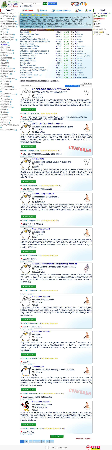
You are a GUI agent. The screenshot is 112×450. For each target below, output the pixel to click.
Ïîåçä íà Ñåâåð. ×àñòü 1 (29, 49)
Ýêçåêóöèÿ (6, 117)
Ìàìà (24, 189)
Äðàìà (3, 32)
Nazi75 (79, 39)
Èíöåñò (4, 45)
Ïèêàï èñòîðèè (7, 68)
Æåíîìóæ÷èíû (6, 37)
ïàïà (29, 224)
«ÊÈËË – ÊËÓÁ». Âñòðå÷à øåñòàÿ (47, 124)
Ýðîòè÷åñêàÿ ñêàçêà (10, 125)
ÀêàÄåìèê (79, 60)
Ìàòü (24, 259)
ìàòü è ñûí (27, 117)
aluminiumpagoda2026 (83, 56)
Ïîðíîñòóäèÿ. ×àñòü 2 (27, 56)
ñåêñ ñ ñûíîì (39, 189)
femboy (31, 397)
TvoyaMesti (80, 41)
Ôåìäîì (3, 109)
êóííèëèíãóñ (74, 117)
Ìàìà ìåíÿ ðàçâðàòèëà (28, 65)
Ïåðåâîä (4, 66)
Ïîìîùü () (99, 32)
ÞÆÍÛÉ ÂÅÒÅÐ (26, 72)
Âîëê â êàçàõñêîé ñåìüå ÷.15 (31, 75)
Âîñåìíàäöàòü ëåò (8, 24)
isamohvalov (39, 272)
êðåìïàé (59, 154)
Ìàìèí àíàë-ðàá (38, 367)
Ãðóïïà (4, 29)
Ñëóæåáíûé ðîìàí (8, 94)
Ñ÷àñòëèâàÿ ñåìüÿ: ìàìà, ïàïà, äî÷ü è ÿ (34, 53)
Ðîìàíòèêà (5, 81)
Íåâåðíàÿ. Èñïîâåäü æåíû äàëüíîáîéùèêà (35, 41)
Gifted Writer (39, 132)
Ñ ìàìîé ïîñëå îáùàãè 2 (41, 402)
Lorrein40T (80, 51)
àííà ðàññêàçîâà (50, 119)
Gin (35, 375)
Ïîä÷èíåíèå (5, 74)
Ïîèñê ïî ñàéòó (100, 29)
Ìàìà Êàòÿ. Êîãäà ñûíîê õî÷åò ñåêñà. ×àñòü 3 (51, 89)
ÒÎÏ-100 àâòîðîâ (100, 16)
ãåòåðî (60, 119)
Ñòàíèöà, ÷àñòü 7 (27, 77)
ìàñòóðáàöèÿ (54, 117)
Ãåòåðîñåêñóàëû (8, 26)
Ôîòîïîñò (4, 115)
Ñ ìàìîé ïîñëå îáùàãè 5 (41, 229)
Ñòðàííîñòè (5, 99)
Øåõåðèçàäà (39, 202)
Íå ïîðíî (3, 60)
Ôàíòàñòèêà (6, 107)
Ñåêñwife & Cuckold (9, 89)
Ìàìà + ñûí (26, 154)
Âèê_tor (79, 70)
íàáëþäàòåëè (43, 117)
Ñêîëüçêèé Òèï (81, 46)
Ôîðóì (96, 24)
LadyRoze (38, 97)
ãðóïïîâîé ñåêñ (49, 154)
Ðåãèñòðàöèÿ (52, 3)
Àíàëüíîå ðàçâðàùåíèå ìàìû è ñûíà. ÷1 (34, 39)
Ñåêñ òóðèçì (6, 87)
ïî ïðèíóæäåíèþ (46, 397)
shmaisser (80, 49)
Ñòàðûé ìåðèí (25, 63)
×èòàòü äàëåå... (28, 109)
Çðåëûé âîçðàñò (8, 40)
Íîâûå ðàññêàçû (7, 13)
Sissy (25, 397)
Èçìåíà (3, 42)
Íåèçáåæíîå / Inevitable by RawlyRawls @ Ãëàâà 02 (54, 264)
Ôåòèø (4, 112)
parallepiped (80, 75)
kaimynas (79, 63)
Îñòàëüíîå (5, 63)
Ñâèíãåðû (5, 84)
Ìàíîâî (36, 167)
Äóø (32, 432)
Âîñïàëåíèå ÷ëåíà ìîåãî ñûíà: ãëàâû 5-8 (34, 51)
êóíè (67, 117)
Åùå (57, 436)
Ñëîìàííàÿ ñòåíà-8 (26, 37)
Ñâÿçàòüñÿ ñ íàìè (101, 34)
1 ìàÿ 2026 (38, 95)
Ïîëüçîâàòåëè (99, 19)
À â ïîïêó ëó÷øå (7, 16)
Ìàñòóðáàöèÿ (6, 53)
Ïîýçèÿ (3, 76)
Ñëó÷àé (4, 96)
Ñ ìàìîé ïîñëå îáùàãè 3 (41, 332)
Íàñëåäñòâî (25, 32)
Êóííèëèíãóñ (6, 50)
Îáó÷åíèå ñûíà (38, 159)
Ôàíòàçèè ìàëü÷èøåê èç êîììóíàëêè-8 (33, 70)
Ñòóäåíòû (5, 102)
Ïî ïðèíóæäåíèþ (7, 71)
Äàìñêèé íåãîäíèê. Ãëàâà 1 (30, 46)
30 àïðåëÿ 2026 (40, 407)
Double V (79, 65)
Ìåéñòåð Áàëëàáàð (82, 77)
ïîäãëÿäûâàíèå (36, 154)
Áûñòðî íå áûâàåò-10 (28, 58)
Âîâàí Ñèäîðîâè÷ (81, 53)
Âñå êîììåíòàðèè (100, 13)
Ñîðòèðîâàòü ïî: (87, 83)
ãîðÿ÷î (40, 119)
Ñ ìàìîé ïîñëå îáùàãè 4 (41, 297)
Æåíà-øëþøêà (7, 34)
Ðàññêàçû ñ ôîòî (8, 79)
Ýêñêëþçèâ (6, 120)
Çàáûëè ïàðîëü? (26, 6)
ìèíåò (63, 117)
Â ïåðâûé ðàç (6, 19)
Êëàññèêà (5, 47)
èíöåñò (34, 117)
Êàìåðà (34, 259)
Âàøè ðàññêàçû (7, 21)
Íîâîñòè (97, 27)
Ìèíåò (3, 55)
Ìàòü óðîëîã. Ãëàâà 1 (28, 61)
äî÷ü (41, 224)
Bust (78, 32)
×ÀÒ (96, 21)
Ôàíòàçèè (5, 104)
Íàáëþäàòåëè (6, 58)
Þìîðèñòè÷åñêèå (8, 130)
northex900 (80, 34)
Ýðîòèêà (4, 123)
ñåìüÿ (25, 224)
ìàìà (33, 224)
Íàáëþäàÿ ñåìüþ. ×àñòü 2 (43, 194)
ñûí (28, 189)
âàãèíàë (48, 189)
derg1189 (79, 37)
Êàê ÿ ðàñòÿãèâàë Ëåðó (29, 34)
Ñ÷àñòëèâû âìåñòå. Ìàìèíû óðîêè (32, 68)
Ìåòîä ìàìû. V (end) (27, 44)
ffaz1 (36, 237)
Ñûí (28, 259)
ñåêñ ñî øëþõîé (31, 119)
